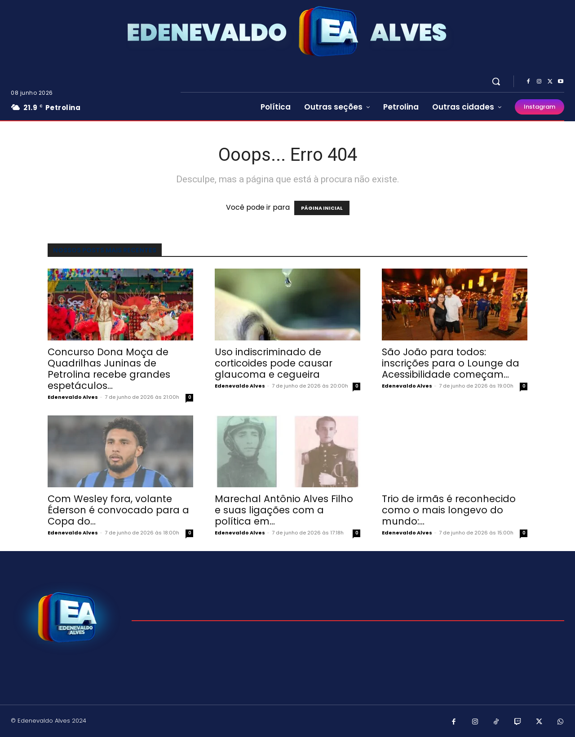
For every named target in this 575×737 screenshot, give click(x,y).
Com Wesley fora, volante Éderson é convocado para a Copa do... (118, 510)
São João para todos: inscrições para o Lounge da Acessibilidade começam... (450, 363)
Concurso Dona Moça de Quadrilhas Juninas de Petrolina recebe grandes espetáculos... (109, 368)
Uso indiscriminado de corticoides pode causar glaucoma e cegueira (273, 363)
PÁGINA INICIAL (322, 208)
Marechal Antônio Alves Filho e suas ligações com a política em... (284, 510)
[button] (496, 81)
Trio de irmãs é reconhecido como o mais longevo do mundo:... (449, 510)
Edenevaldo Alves (73, 397)
